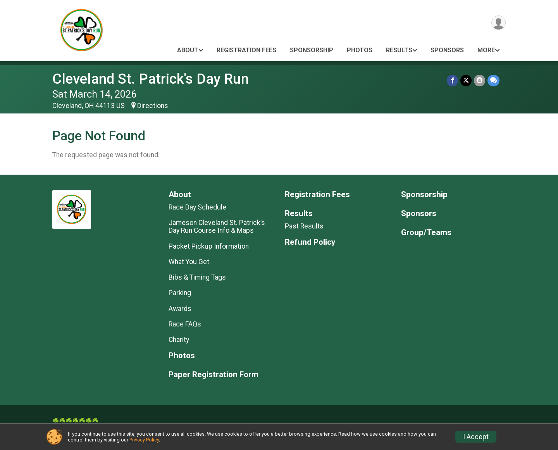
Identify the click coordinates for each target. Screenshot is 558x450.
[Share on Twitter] (466, 80)
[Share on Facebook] (452, 80)
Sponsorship (311, 50)
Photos (359, 50)
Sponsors (447, 50)
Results (399, 50)
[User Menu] (498, 22)
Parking (180, 293)
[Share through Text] (493, 80)
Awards (180, 309)
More (486, 50)
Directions (152, 106)
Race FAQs (185, 324)
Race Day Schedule (197, 207)
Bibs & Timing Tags (197, 277)
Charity (179, 340)
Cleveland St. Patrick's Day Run (150, 78)
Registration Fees (246, 50)
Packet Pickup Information (209, 246)
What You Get (189, 262)
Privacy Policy (144, 440)
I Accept (476, 437)
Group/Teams (426, 232)
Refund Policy (310, 242)
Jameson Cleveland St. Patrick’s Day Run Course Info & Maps (217, 226)
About (187, 50)
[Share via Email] (479, 80)
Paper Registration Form (213, 374)
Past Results (304, 226)
